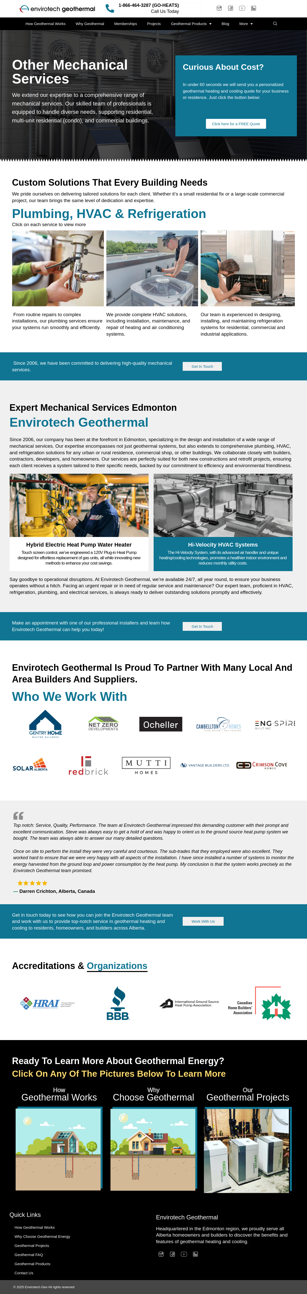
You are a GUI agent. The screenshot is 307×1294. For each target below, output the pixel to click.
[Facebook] (230, 9)
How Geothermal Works (46, 23)
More (246, 23)
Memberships (125, 23)
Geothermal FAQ (29, 1255)
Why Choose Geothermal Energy (42, 1236)
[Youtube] (242, 9)
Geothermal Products (191, 23)
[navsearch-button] (275, 24)
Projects (154, 23)
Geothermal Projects (32, 1245)
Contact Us (24, 1273)
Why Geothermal (90, 23)
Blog (225, 23)
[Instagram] (219, 9)
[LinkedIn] (253, 9)
